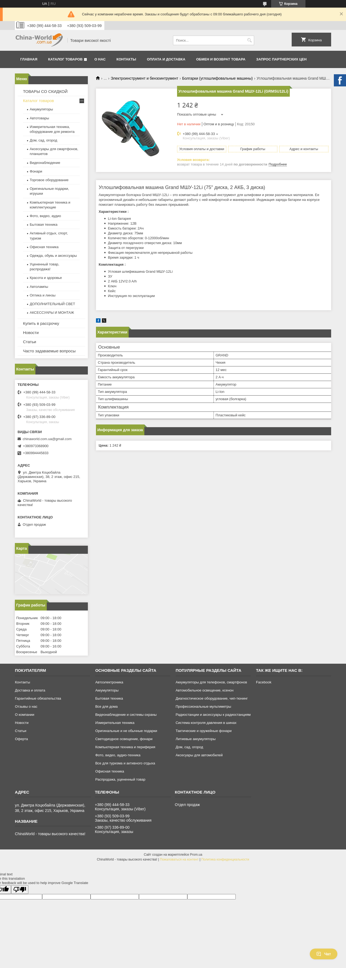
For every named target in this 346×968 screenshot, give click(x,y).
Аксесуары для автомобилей (199, 755)
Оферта (21, 739)
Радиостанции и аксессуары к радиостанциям (213, 715)
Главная (28, 59)
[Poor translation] (19, 889)
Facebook (263, 682)
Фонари (36, 171)
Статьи (29, 341)
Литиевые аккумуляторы (196, 739)
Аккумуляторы (41, 109)
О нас (100, 59)
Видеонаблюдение (45, 163)
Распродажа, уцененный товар (120, 779)
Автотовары (39, 118)
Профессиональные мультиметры (203, 706)
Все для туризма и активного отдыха (125, 763)
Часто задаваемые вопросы (49, 351)
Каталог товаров (65, 59)
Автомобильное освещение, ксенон (205, 690)
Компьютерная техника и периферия (125, 747)
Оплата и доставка (166, 59)
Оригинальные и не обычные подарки (126, 731)
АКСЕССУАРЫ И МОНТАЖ (52, 313)
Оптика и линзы (42, 295)
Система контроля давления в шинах (206, 723)
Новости (31, 332)
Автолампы (39, 287)
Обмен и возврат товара (220, 59)
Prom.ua (196, 854)
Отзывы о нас (26, 706)
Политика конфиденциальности (225, 859)
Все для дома (106, 706)
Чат (323, 954)
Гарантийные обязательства (38, 698)
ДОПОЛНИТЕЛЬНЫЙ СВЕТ (52, 304)
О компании (24, 715)
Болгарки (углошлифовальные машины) (217, 78)
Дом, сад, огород (43, 140)
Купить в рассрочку (41, 323)
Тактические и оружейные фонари (204, 731)
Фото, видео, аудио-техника (117, 755)
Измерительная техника (114, 723)
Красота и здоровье (46, 278)
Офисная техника (44, 247)
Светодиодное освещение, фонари (123, 739)
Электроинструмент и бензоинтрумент (144, 78)
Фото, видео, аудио (45, 216)
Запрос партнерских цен (281, 59)
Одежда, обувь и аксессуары (53, 256)
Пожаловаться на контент (179, 859)
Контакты (126, 59)
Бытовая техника (43, 224)
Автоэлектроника (109, 682)
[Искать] (249, 40)
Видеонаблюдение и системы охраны (126, 715)
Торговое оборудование (49, 180)
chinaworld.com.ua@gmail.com (47, 439)
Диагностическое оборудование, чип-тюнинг (212, 698)
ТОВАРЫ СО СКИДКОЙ (45, 91)
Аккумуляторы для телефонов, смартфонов (211, 682)
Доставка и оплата (30, 690)
